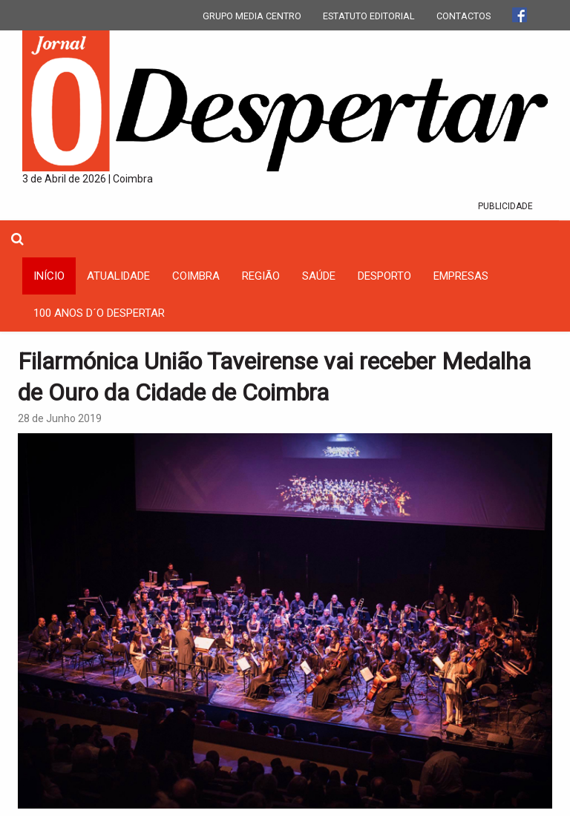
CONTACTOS (463, 16)
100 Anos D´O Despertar (99, 313)
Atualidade (118, 276)
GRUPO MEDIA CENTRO (252, 16)
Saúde (318, 276)
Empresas (460, 276)
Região (261, 276)
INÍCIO (49, 276)
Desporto (384, 276)
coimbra (196, 276)
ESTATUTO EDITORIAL (369, 16)
